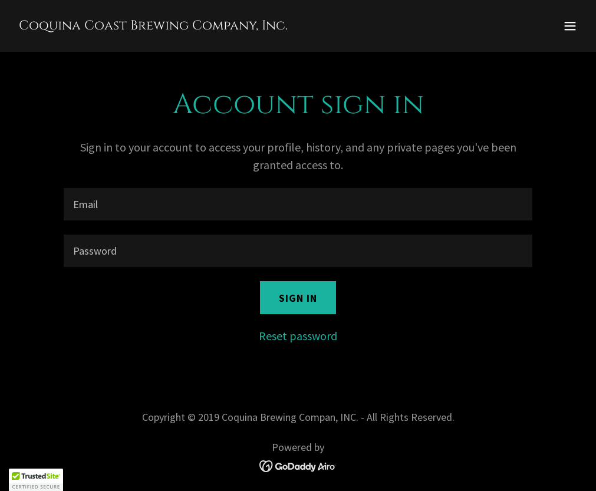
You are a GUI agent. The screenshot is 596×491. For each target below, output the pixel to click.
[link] (153, 25)
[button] (570, 26)
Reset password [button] (298, 335)
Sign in (298, 298)
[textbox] (298, 204)
